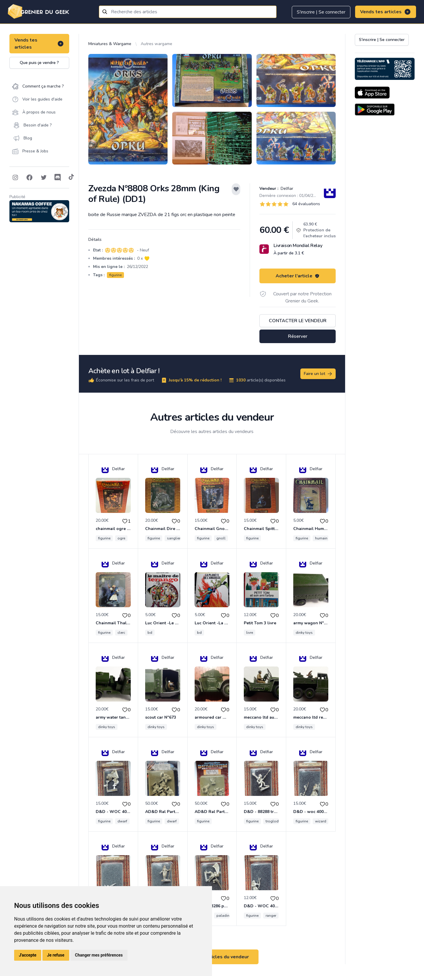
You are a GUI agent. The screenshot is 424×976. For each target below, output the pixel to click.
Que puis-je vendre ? (39, 62)
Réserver (297, 336)
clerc (121, 632)
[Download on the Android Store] (375, 109)
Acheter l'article (297, 276)
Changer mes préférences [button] (99, 955)
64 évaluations (306, 204)
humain (321, 538)
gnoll (221, 538)
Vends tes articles (385, 11)
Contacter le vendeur (298, 320)
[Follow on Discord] (57, 177)
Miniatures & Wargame (109, 44)
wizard (320, 821)
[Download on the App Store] (372, 92)
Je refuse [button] (55, 955)
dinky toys (304, 632)
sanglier (173, 538)
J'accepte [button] (28, 955)
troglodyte (274, 821)
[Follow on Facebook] (29, 177)
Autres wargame (156, 44)
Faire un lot (318, 374)
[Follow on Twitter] (43, 177)
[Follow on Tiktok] (71, 177)
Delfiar (286, 188)
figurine (115, 275)
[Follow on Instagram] (15, 177)
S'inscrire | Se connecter (321, 12)
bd (150, 632)
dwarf (122, 821)
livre (249, 632)
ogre (121, 538)
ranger (271, 915)
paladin (222, 915)
